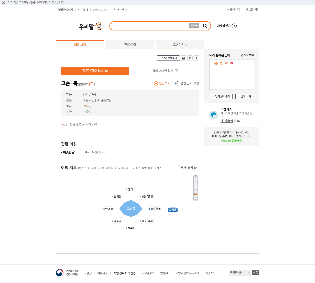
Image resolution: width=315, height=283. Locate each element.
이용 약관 (102, 273)
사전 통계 (83, 10)
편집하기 (164, 83)
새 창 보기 (187, 167)
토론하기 (180, 45)
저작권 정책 (148, 273)
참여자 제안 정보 (165, 71)
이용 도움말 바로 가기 (146, 168)
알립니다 (165, 273)
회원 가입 (254, 9)
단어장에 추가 (169, 58)
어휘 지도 (99, 10)
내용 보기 (80, 45)
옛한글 (194, 25)
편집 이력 (130, 45)
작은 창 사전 (119, 10)
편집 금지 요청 (189, 83)
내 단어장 (249, 55)
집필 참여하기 (65, 10)
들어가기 (234, 9)
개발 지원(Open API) (187, 273)
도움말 (87, 273)
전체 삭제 (246, 96)
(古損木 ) (86, 84)
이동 (255, 272)
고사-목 (95, 152)
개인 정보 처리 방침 (124, 273)
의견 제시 (210, 273)
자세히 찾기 (223, 26)
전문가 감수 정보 (95, 71)
